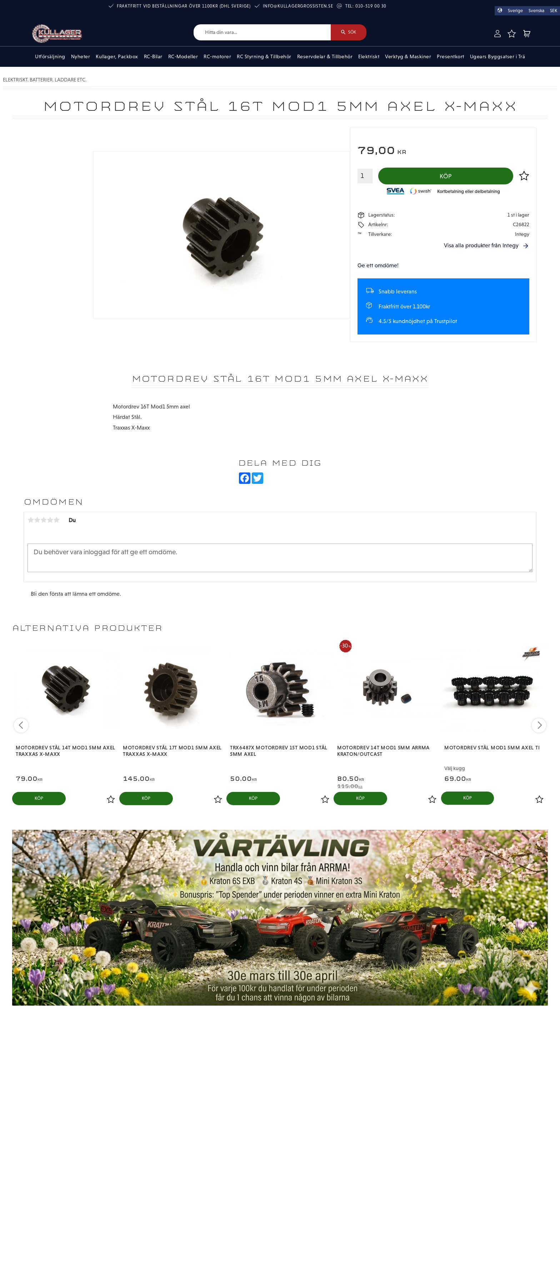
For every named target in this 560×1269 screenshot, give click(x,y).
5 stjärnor (56, 520)
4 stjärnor (50, 520)
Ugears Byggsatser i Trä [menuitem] (497, 56)
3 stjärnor (43, 520)
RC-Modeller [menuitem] (183, 56)
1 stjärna (31, 520)
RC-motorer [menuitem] (217, 56)
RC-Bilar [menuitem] (153, 56)
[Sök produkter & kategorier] (262, 32)
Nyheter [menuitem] (80, 56)
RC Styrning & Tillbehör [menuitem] (264, 56)
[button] (511, 33)
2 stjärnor (37, 520)
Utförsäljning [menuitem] (50, 56)
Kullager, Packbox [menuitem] (117, 56)
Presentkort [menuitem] (450, 56)
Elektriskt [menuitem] (368, 56)
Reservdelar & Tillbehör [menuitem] (325, 56)
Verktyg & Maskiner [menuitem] (408, 56)
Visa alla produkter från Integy (481, 245)
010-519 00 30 (370, 6)
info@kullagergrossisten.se (298, 6)
